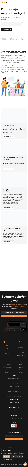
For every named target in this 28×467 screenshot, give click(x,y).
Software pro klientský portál (14, 394)
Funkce (7, 350)
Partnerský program (7, 369)
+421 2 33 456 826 (14, 402)
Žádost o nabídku (21, 355)
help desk (17, 58)
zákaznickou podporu (19, 306)
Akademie (21, 367)
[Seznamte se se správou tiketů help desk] (14, 156)
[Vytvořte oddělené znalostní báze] (14, 227)
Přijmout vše (6, 456)
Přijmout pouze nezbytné (17, 456)
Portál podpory (21, 344)
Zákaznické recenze (7, 367)
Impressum (7, 372)
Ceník (7, 348)
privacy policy (21, 453)
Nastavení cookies (8, 459)
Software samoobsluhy (14, 386)
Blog (21, 362)
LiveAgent (3, 57)
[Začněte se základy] (14, 123)
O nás (7, 362)
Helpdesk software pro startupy (14, 396)
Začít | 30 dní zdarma (6, 29)
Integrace (7, 353)
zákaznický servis (5, 71)
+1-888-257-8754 (14, 405)
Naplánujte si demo (14, 316)
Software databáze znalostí (14, 378)
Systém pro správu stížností (14, 391)
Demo (7, 345)
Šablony (21, 369)
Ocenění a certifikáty (7, 364)
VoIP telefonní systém (14, 383)
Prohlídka (7, 355)
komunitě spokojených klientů (18, 304)
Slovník (20, 364)
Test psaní (21, 372)
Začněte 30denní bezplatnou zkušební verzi (14, 312)
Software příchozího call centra (14, 388)
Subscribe (14, 439)
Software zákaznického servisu (14, 381)
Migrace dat (20, 347)
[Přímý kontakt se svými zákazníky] (14, 191)
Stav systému (21, 350)
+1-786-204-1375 (14, 407)
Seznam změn (21, 352)
